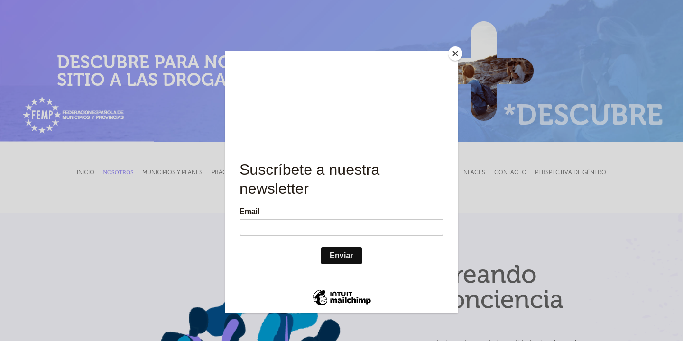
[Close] (455, 53)
